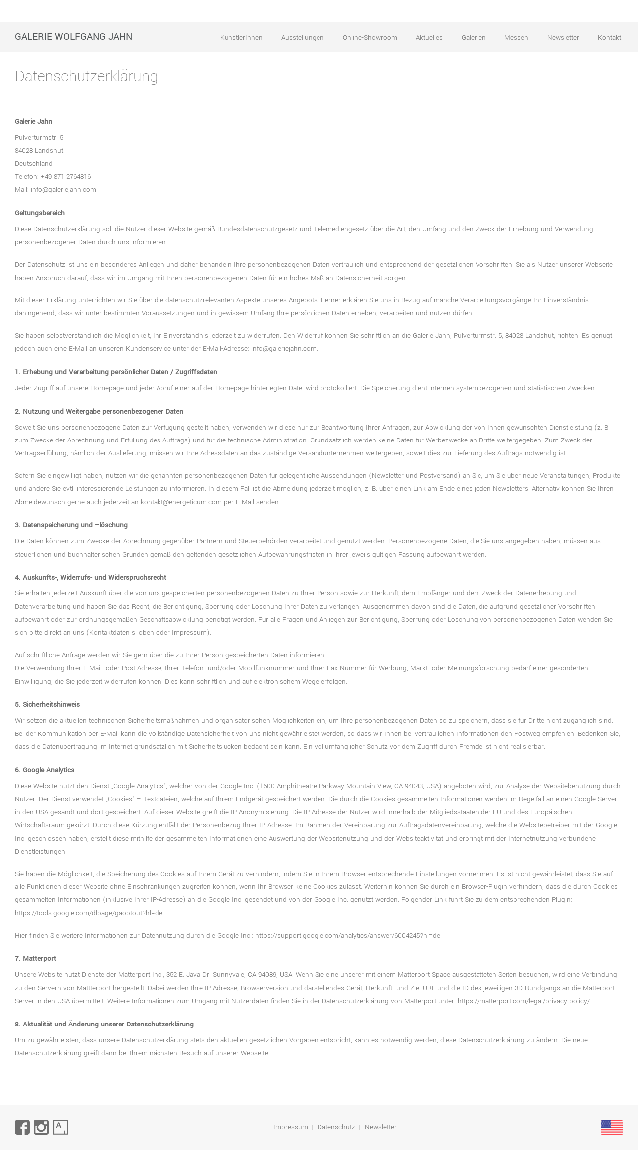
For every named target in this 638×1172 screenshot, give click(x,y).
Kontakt (609, 37)
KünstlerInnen (241, 37)
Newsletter (563, 37)
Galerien (474, 37)
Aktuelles (429, 37)
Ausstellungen (302, 37)
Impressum (290, 1127)
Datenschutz (336, 1127)
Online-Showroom (370, 37)
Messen (516, 37)
